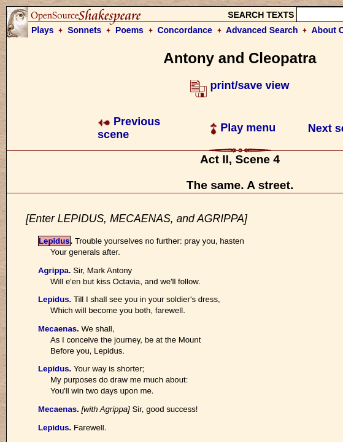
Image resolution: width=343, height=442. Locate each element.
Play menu (243, 128)
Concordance (184, 30)
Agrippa (53, 270)
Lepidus (54, 241)
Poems (129, 30)
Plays (42, 30)
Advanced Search (262, 30)
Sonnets (84, 30)
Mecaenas (57, 328)
